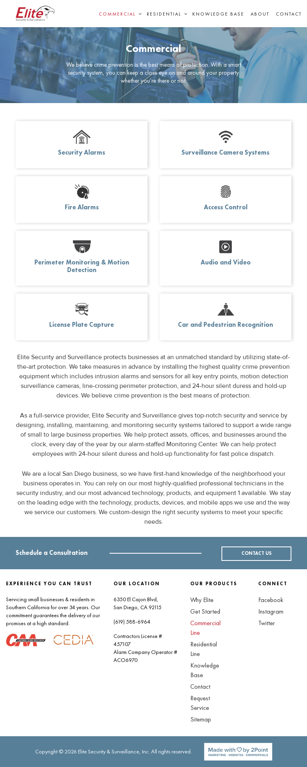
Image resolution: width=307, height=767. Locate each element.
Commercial (117, 14)
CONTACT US (256, 553)
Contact (289, 14)
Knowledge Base (218, 14)
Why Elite (201, 600)
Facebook (270, 600)
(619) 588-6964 (132, 621)
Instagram (270, 611)
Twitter (266, 623)
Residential (164, 14)
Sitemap (200, 719)
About (260, 14)
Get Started (205, 611)
